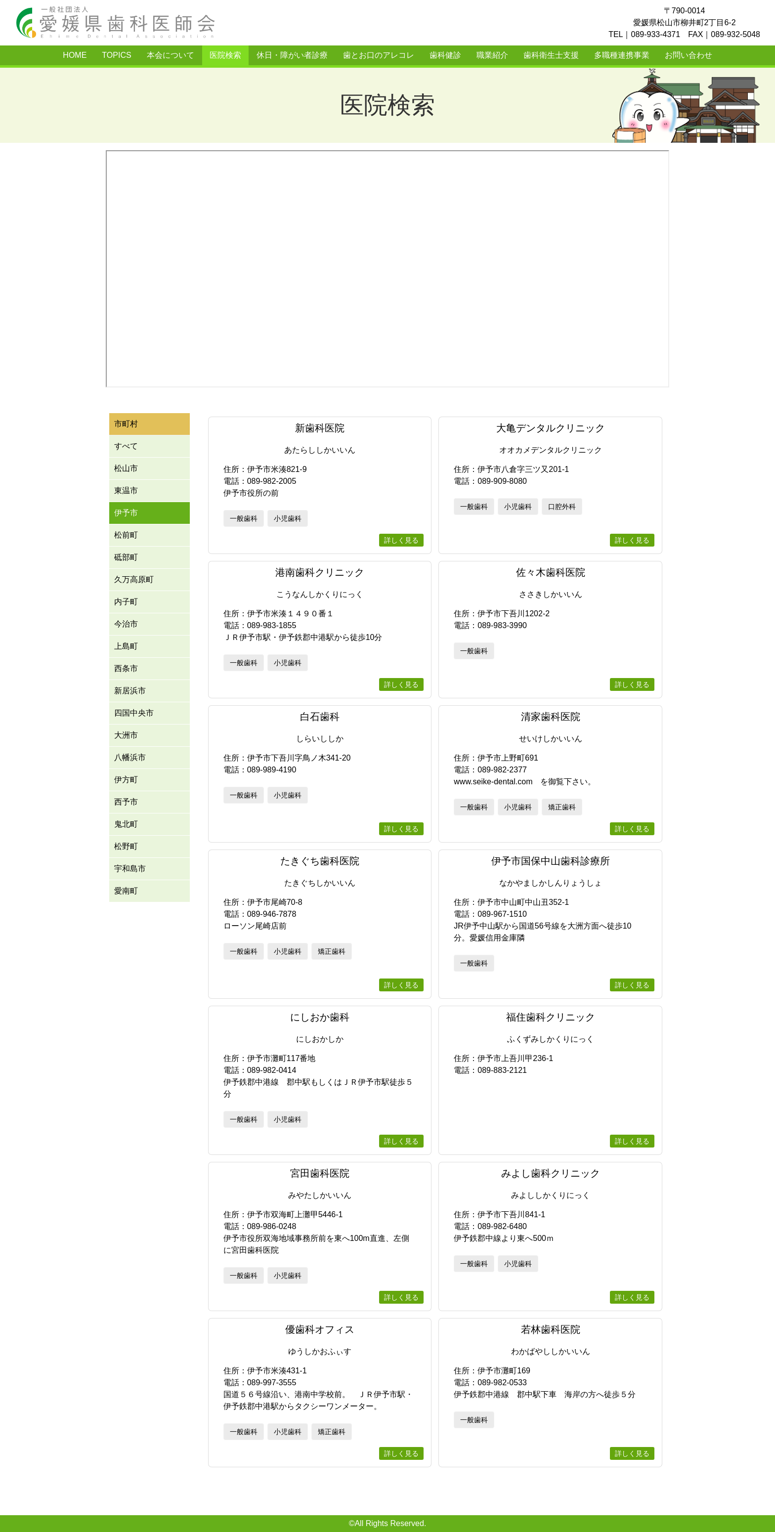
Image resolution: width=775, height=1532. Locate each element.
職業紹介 (492, 55)
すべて (126, 446)
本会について (170, 55)
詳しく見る (401, 540)
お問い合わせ (688, 55)
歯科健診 (445, 55)
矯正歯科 (562, 807)
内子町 (126, 601)
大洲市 (126, 735)
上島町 (126, 646)
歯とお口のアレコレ (378, 55)
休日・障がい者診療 (292, 55)
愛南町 (126, 891)
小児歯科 (287, 518)
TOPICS (116, 55)
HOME (74, 55)
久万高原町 (134, 579)
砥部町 (126, 557)
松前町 (126, 535)
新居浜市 (130, 690)
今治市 (126, 624)
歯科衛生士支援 (551, 55)
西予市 (126, 802)
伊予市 (126, 513)
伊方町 (126, 779)
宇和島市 (130, 868)
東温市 (126, 490)
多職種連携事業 (621, 55)
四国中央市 (134, 713)
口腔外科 (562, 507)
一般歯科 (244, 518)
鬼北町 (126, 824)
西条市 (126, 668)
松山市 (126, 468)
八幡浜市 (130, 757)
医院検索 (225, 55)
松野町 (126, 846)
